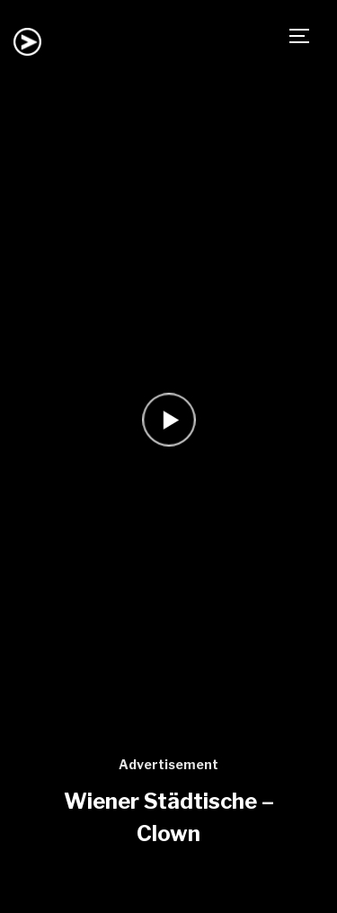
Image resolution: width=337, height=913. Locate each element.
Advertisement (168, 764)
